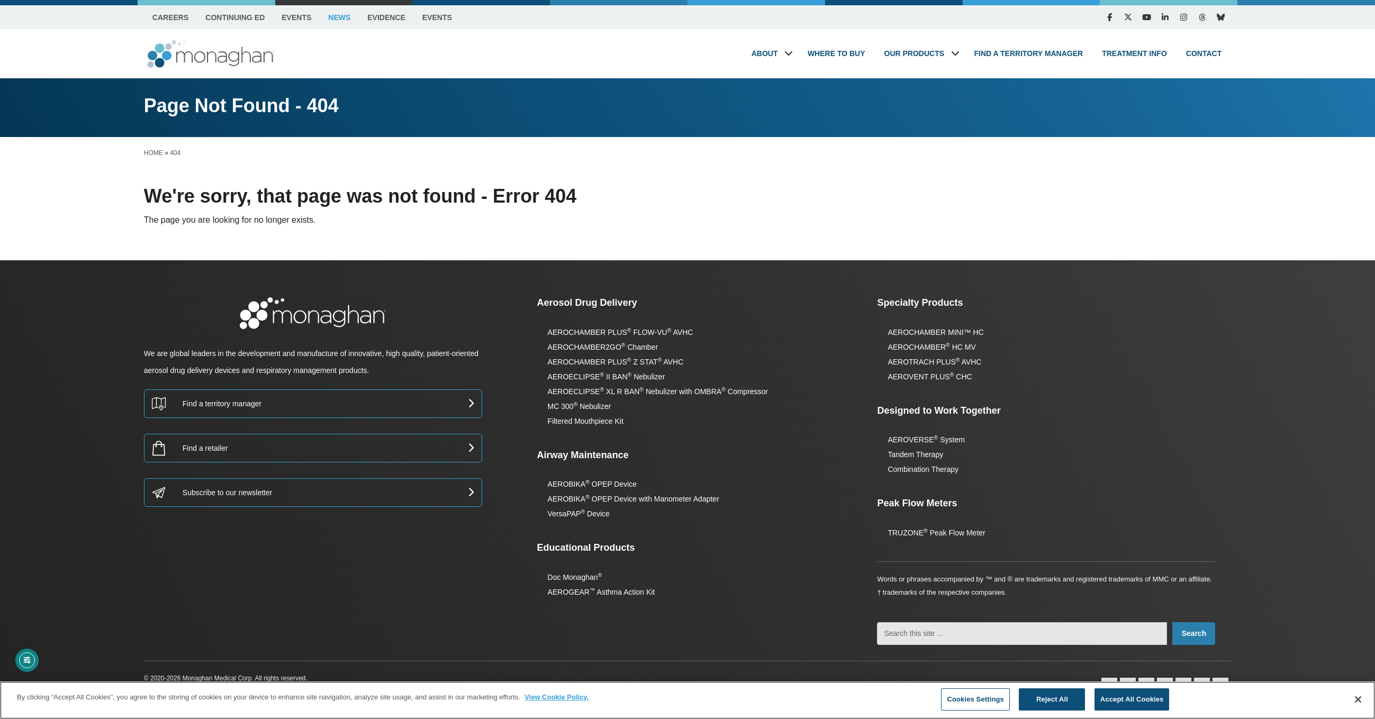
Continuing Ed (235, 17)
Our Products (914, 53)
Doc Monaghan (575, 577)
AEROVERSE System (926, 439)
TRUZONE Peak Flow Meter (936, 533)
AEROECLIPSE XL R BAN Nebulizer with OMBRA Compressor (658, 391)
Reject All (1052, 699)
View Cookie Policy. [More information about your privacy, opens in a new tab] (556, 697)
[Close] (1358, 699)
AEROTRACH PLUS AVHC (934, 362)
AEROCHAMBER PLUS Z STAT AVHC (616, 362)
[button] (788, 53)
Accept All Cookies (1132, 699)
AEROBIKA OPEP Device (592, 484)
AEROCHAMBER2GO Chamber (603, 347)
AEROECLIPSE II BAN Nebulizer (606, 376)
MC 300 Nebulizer (579, 406)
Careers (170, 17)
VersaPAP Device (579, 513)
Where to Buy (836, 53)
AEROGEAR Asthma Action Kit (601, 592)
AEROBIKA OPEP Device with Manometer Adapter (633, 499)
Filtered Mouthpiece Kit (585, 421)
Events (296, 17)
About (765, 53)
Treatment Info (1134, 53)
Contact (1204, 53)
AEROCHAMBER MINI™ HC (935, 332)
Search (1193, 633)
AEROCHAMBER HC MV (931, 347)
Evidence (386, 17)
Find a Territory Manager (1028, 53)
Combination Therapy (923, 469)
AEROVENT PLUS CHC (930, 376)
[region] (687, 700)
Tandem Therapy (915, 454)
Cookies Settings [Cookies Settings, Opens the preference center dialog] (975, 699)
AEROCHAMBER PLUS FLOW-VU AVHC (620, 332)
